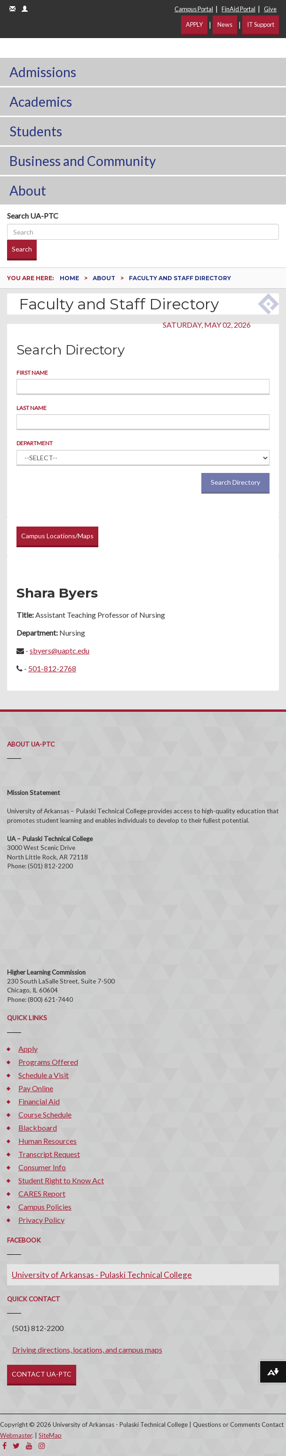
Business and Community (82, 161)
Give (270, 9)
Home (70, 278)
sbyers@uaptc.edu (59, 650)
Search (22, 249)
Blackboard (37, 1127)
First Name (32, 372)
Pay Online (35, 1088)
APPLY (194, 24)
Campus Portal (194, 9)
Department (34, 443)
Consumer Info (42, 1167)
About (27, 190)
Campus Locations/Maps (57, 536)
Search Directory (235, 482)
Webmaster (16, 1435)
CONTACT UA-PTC (42, 1374)
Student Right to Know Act (61, 1180)
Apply (28, 1048)
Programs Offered (48, 1061)
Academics (40, 102)
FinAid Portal (238, 9)
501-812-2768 (52, 668)
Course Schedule (45, 1114)
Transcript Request (49, 1153)
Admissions (42, 72)
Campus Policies (45, 1206)
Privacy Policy (41, 1219)
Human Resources (47, 1140)
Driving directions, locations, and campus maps (87, 1349)
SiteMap (50, 1435)
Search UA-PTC (32, 215)
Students (35, 131)
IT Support (260, 24)
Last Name (31, 407)
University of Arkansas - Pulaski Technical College (102, 1275)
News (224, 24)
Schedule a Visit (43, 1074)
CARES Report (41, 1193)
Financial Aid (39, 1101)
